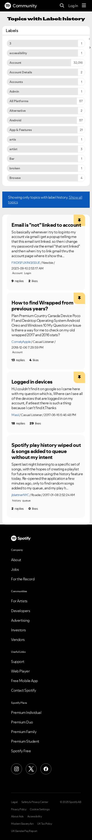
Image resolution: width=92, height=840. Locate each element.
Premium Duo (22, 722)
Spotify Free (21, 750)
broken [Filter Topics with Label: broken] (14, 168)
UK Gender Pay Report (24, 831)
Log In (73, 5)
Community (21, 6)
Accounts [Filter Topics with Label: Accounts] (16, 82)
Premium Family (23, 731)
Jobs (15, 569)
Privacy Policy (18, 809)
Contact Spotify (23, 690)
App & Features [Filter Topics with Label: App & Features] (20, 130)
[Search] (62, 5)
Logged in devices (32, 382)
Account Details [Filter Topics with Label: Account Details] (20, 72)
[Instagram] (16, 768)
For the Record (22, 578)
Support (17, 661)
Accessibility (34, 816)
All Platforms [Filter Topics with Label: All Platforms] (18, 101)
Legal (14, 802)
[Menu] (84, 5)
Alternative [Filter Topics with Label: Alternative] (17, 110)
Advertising (20, 620)
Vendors (18, 639)
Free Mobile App (24, 680)
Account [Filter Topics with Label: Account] (15, 62)
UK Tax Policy (44, 824)
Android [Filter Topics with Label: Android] (15, 120)
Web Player (20, 671)
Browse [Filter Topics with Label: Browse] (14, 178)
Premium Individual (26, 712)
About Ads (17, 816)
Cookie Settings (40, 809)
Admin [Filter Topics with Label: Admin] (14, 91)
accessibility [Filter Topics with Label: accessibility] (18, 53)
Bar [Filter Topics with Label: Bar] (11, 158)
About (16, 559)
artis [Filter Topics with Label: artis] (12, 139)
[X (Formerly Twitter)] (31, 768)
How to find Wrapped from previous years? (42, 306)
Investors (18, 629)
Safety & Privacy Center (34, 802)
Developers (20, 610)
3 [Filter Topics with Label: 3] (10, 43)
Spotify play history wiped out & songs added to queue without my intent (46, 451)
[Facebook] (45, 768)
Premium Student (25, 741)
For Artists (19, 600)
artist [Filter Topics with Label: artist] (13, 149)
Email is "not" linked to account (46, 225)
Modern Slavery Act (22, 824)
